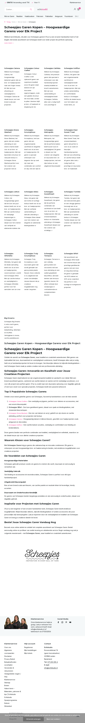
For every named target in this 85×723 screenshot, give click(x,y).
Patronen (40, 16)
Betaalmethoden (10, 662)
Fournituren (69, 16)
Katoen (7, 703)
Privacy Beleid (9, 659)
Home (14, 22)
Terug (7, 22)
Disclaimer (8, 656)
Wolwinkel (8, 706)
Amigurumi (58, 16)
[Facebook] (58, 622)
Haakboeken (29, 16)
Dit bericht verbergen (33, 719)
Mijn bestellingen (30, 650)
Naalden (19, 16)
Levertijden (8, 665)
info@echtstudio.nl (51, 668)
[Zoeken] (19, 9)
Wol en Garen (9, 16)
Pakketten (49, 16)
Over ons (7, 647)
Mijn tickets (28, 653)
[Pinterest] (66, 622)
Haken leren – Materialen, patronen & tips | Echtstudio (12, 691)
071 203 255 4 (52, 662)
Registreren (28, 647)
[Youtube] (70, 622)
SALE (77, 16)
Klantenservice (75, 2)
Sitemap (7, 683)
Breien (6, 685)
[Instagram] (62, 622)
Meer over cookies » (53, 719)
